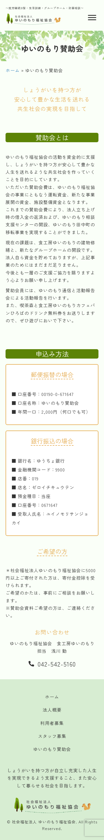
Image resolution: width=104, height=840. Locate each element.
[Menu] (92, 17)
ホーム (13, 70)
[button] (52, 663)
